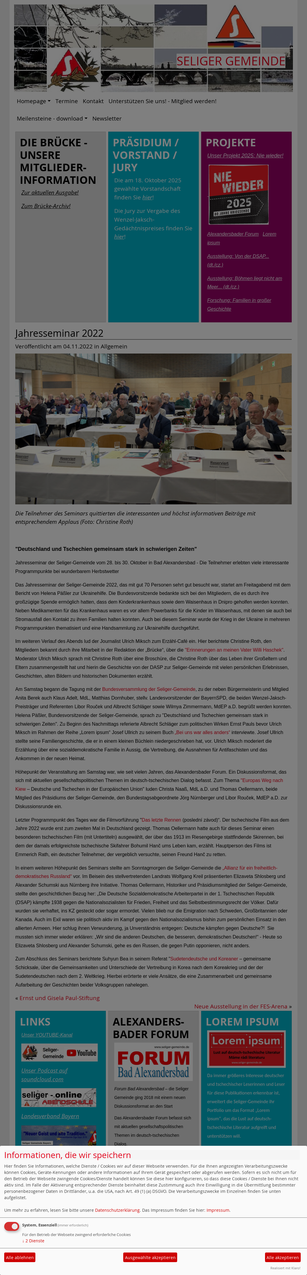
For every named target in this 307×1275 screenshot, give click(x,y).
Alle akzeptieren (283, 1257)
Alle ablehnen (20, 1257)
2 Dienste (33, 1241)
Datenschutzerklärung (117, 1210)
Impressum (218, 1210)
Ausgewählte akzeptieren (150, 1257)
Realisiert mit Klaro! (285, 1268)
